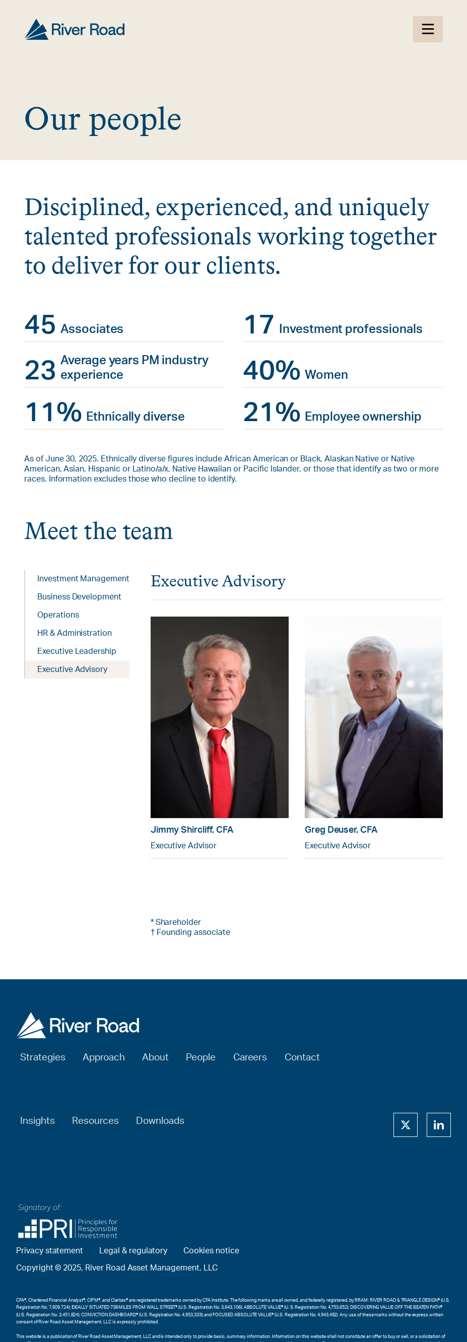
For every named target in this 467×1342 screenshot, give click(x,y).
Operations (58, 615)
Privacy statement (49, 1251)
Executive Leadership (76, 651)
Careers (250, 1057)
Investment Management (83, 579)
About (155, 1057)
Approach (104, 1057)
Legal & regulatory (133, 1251)
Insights (37, 1121)
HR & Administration (74, 633)
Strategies (42, 1057)
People (201, 1057)
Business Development (79, 597)
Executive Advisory (72, 669)
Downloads (160, 1121)
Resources (95, 1121)
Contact (302, 1057)
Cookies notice (211, 1251)
